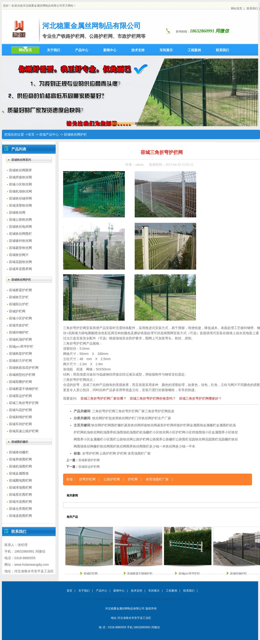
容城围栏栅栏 (19, 442)
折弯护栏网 (90, 453)
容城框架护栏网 (20, 353)
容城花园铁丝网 (20, 262)
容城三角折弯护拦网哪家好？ (200, 398)
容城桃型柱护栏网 (22, 375)
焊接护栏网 (181, 425)
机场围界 (106, 432)
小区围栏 (109, 439)
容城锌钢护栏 (19, 332)
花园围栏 (211, 439)
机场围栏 (132, 432)
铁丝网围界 (124, 446)
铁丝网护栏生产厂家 (156, 418)
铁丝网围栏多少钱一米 (149, 446)
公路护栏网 (141, 439)
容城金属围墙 (19, 473)
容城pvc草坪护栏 (21, 346)
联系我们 (252, 8)
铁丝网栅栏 (92, 446)
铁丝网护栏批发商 (105, 418)
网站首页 (236, 8)
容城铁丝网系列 (21, 159)
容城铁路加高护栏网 (23, 367)
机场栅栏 (146, 432)
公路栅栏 (169, 439)
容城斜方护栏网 (20, 360)
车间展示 (154, 590)
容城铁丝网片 (19, 255)
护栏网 (106, 425)
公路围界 (155, 439)
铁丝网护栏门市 (130, 418)
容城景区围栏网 (20, 494)
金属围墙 (196, 425)
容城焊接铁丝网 (20, 177)
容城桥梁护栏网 (20, 290)
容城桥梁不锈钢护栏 (23, 389)
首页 (31, 134)
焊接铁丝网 (149, 425)
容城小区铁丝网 (20, 184)
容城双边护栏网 (20, 396)
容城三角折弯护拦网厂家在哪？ (103, 398)
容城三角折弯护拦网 (23, 403)
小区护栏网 (177, 432)
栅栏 (121, 425)
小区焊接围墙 (195, 432)
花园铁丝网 (197, 439)
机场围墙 (119, 432)
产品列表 (18, 149)
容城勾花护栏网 (20, 410)
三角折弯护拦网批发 (159, 411)
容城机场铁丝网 (20, 191)
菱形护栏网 (165, 425)
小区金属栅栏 (93, 439)
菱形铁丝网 (132, 425)
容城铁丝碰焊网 (20, 198)
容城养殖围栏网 (20, 459)
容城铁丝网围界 (20, 170)
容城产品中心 (49, 134)
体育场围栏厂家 (139, 453)
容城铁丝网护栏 (75, 134)
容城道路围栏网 (20, 516)
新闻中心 (119, 590)
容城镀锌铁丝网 (20, 241)
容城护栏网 (17, 311)
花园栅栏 (224, 439)
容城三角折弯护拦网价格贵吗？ (153, 398)
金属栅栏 (209, 425)
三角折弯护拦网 (103, 411)
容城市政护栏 (19, 325)
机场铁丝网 (92, 432)
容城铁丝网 (17, 212)
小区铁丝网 (161, 432)
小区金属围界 (215, 432)
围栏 (114, 425)
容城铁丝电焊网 (20, 226)
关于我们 (84, 590)
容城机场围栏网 (20, 466)
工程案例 (171, 590)
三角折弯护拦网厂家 (130, 411)
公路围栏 (182, 439)
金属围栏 (222, 425)
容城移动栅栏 (19, 452)
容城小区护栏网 (20, 318)
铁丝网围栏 (108, 446)
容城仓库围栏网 (20, 508)
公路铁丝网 (124, 439)
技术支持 (136, 590)
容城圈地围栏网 (20, 480)
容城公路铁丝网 (20, 219)
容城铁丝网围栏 (20, 234)
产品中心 (101, 590)
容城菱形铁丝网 (20, 248)
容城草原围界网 (20, 269)
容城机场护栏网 (20, 339)
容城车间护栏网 (20, 424)
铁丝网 (96, 425)
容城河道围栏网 (20, 501)
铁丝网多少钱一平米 (180, 446)
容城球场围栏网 (20, 487)
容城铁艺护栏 (19, 297)
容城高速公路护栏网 (23, 431)
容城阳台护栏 (19, 304)
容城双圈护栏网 (20, 382)
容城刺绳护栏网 (20, 417)
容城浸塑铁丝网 (20, 205)
